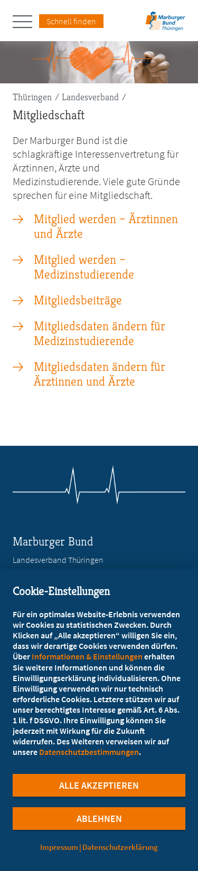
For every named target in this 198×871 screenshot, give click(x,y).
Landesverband (90, 97)
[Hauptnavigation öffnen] (26, 21)
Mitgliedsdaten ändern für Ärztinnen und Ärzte (99, 374)
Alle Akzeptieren (99, 785)
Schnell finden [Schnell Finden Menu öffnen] (71, 21)
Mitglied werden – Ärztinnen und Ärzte (106, 226)
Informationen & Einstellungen (87, 656)
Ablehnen (99, 818)
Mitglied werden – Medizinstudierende (84, 267)
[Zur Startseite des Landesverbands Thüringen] (164, 24)
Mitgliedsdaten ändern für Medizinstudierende (99, 333)
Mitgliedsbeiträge (78, 300)
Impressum (59, 847)
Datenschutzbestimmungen (89, 751)
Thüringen (32, 97)
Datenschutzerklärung (120, 847)
